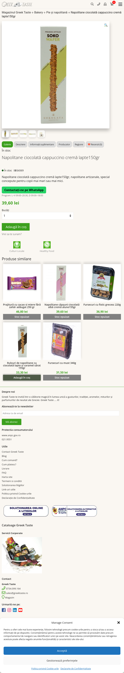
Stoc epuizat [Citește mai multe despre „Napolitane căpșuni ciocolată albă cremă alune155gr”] (62, 316)
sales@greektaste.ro (15, 593)
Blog (4, 456)
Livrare (5, 468)
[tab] (7, 144)
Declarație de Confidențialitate (75, 668)
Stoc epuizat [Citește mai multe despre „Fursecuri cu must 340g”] (62, 377)
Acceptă (62, 650)
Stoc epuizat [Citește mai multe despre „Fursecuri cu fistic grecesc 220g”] (102, 316)
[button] (118, 622)
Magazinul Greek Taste (16, 12)
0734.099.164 (11, 588)
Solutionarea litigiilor (13, 485)
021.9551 (7, 439)
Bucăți (5, 210)
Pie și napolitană (56, 12)
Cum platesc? (9, 464)
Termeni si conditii (12, 481)
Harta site (7, 477)
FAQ (4, 472)
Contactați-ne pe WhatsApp (24, 190)
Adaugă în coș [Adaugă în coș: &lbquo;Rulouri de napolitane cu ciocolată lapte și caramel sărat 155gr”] (21, 377)
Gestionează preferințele (61, 660)
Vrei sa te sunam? (12, 234)
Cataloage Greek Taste (17, 525)
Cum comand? (9, 460)
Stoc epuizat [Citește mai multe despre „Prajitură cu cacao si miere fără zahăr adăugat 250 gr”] (22, 316)
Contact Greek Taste (13, 451)
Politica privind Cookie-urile (45, 668)
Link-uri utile (8, 489)
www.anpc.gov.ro (11, 435)
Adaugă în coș (16, 227)
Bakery (38, 12)
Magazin (8, 597)
